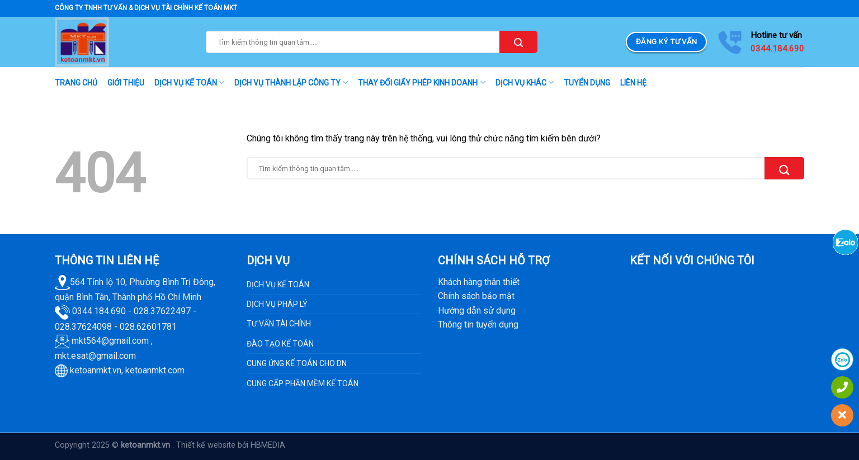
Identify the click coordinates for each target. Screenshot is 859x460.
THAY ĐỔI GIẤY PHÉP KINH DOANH (421, 82)
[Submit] (518, 42)
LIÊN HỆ (633, 82)
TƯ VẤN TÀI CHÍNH (279, 323)
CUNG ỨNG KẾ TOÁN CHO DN (297, 363)
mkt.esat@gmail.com (95, 355)
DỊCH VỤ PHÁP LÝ (277, 304)
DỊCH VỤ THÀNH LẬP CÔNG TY (291, 82)
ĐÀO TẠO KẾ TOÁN (280, 343)
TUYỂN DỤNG (587, 82)
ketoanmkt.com (155, 370)
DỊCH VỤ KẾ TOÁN (189, 82)
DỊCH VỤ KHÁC (524, 82)
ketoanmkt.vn (95, 370)
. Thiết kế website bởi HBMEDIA (228, 445)
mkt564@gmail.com (110, 340)
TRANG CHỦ (76, 82)
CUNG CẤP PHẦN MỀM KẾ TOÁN (302, 383)
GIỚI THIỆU (125, 82)
